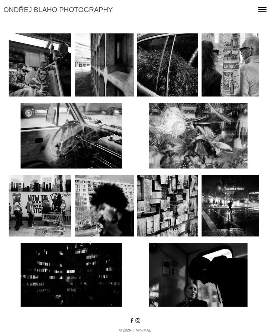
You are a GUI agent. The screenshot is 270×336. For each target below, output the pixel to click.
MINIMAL (143, 330)
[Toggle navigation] (262, 9)
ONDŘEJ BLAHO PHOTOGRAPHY (58, 9)
